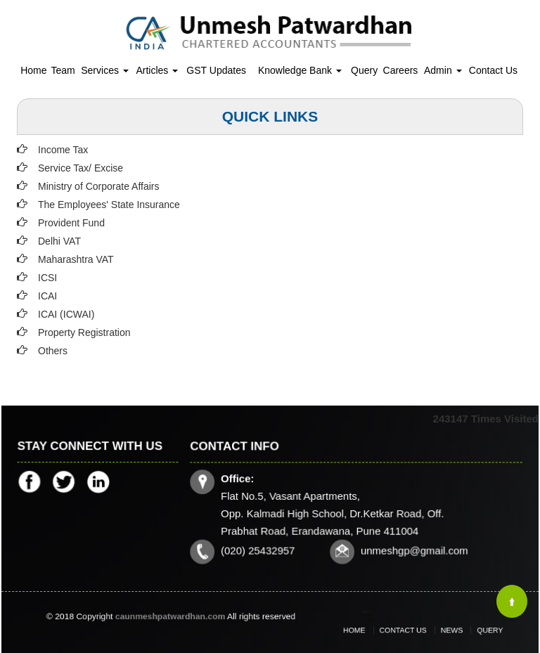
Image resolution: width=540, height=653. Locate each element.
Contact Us (493, 70)
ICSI (47, 277)
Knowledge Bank (300, 70)
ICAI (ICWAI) (66, 314)
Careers (400, 70)
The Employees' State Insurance (109, 204)
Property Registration (84, 332)
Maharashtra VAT (76, 259)
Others (53, 350)
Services (105, 70)
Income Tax (63, 149)
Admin (443, 70)
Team (63, 70)
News (445, 630)
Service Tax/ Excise (80, 168)
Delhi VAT (59, 241)
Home (33, 70)
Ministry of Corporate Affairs (98, 186)
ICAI (47, 296)
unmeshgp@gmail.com (413, 549)
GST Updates (216, 70)
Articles (157, 70)
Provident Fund (71, 222)
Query (364, 70)
